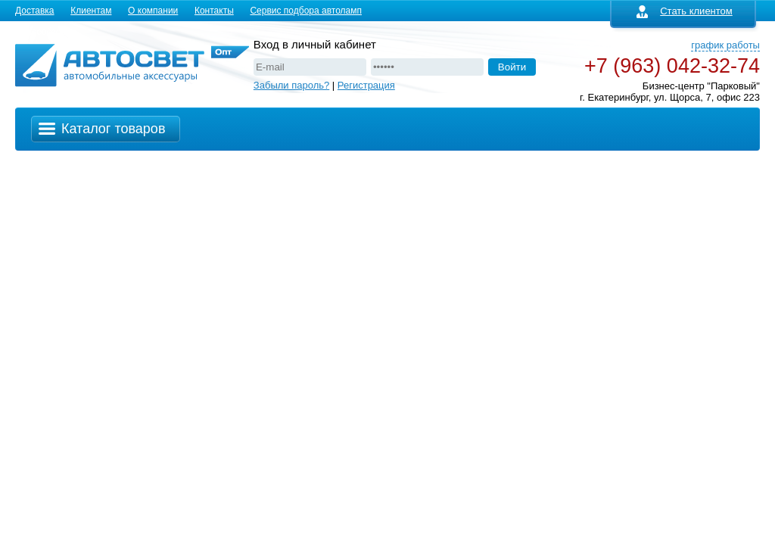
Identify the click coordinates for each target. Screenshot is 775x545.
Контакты (214, 10)
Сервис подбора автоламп (306, 10)
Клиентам (90, 10)
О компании (153, 10)
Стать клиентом (684, 11)
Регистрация (366, 85)
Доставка (34, 10)
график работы (725, 45)
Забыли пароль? (291, 85)
